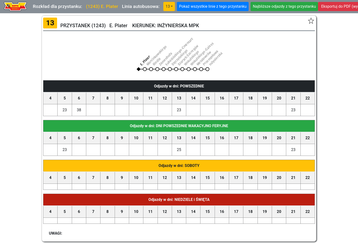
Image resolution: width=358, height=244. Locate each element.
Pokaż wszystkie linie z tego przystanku (212, 6)
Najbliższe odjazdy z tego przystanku (284, 6)
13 (168, 6)
